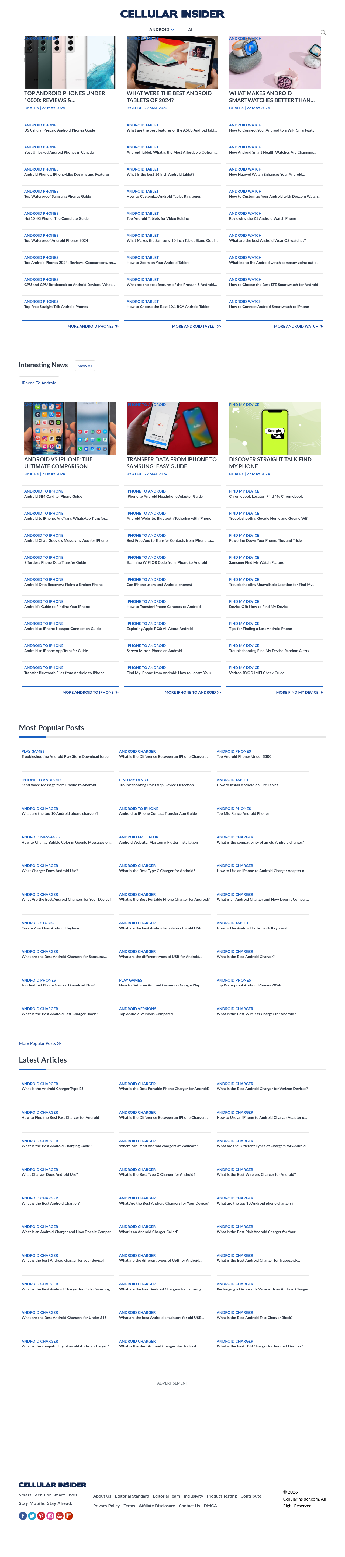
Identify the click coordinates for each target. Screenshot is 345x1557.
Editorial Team (166, 1495)
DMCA (210, 1505)
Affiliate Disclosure (157, 1505)
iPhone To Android (39, 382)
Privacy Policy (106, 1505)
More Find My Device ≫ (299, 692)
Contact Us (189, 1505)
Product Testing (222, 1495)
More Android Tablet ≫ (196, 326)
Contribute (251, 1495)
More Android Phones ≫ (93, 326)
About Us (102, 1495)
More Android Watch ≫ (298, 326)
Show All (85, 365)
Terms (129, 1505)
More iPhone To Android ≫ (193, 692)
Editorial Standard (132, 1495)
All (192, 29)
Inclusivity (193, 1495)
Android (159, 29)
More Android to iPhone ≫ (90, 692)
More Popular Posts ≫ (40, 1043)
